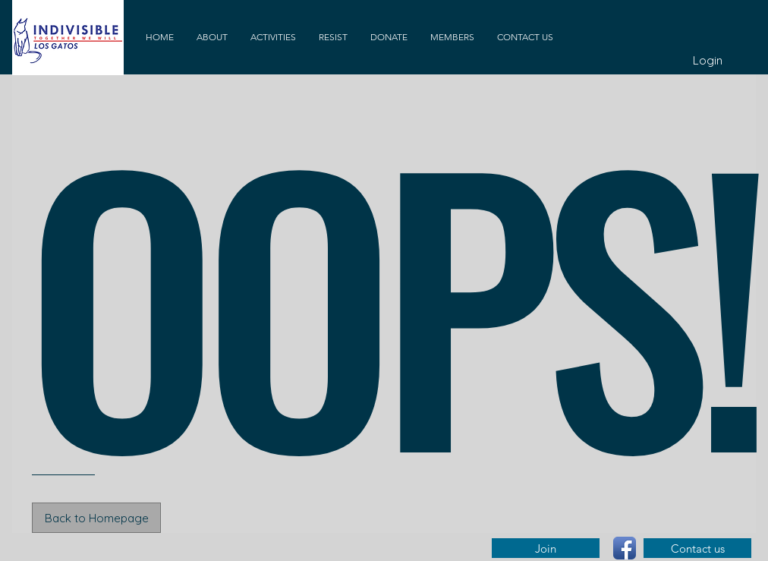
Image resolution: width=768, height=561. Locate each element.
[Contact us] (697, 548)
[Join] (546, 548)
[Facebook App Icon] (624, 548)
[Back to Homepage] (96, 518)
